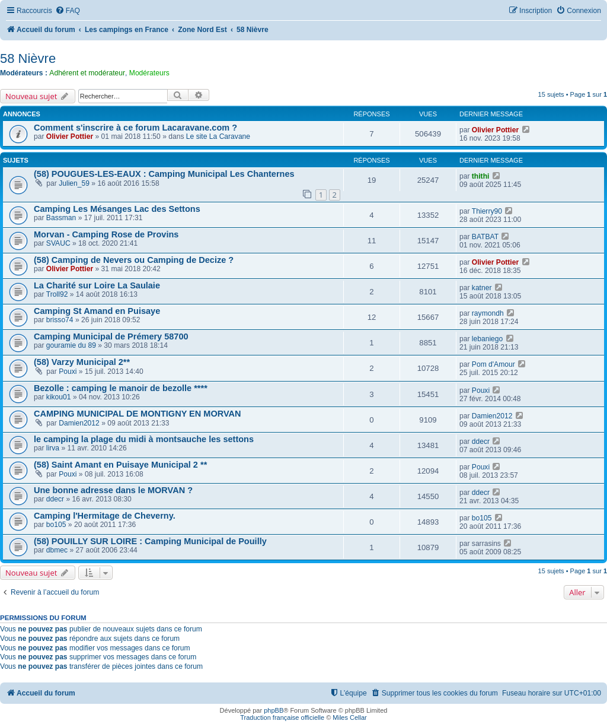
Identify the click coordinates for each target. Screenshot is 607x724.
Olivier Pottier (69, 136)
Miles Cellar (349, 717)
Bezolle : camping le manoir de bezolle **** (120, 388)
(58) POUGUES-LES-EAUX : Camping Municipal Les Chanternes (164, 174)
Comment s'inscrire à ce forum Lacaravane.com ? (135, 127)
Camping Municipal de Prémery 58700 (111, 336)
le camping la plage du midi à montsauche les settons (144, 439)
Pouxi (67, 371)
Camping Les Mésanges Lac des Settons (117, 209)
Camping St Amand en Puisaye (97, 311)
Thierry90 (487, 211)
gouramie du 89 (71, 345)
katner (482, 288)
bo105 (56, 524)
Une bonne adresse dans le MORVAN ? (113, 490)
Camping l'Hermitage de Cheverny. (104, 515)
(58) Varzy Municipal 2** (82, 362)
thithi (481, 176)
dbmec (57, 550)
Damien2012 (79, 423)
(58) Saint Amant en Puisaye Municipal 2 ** (120, 464)
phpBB (273, 710)
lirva (52, 448)
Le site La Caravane (218, 136)
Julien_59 (74, 183)
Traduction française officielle (282, 717)
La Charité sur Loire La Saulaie (97, 285)
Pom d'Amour (493, 364)
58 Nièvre (28, 58)
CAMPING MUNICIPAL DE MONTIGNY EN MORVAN (137, 413)
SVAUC (58, 243)
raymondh (488, 313)
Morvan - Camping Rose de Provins (106, 234)
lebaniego (487, 339)
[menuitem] (67, 11)
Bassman (61, 218)
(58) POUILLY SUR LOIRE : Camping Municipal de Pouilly (150, 541)
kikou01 (58, 397)
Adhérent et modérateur (87, 73)
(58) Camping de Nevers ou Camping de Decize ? (134, 260)
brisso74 (60, 320)
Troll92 (57, 294)
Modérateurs (149, 73)
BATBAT (485, 237)
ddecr (481, 441)
